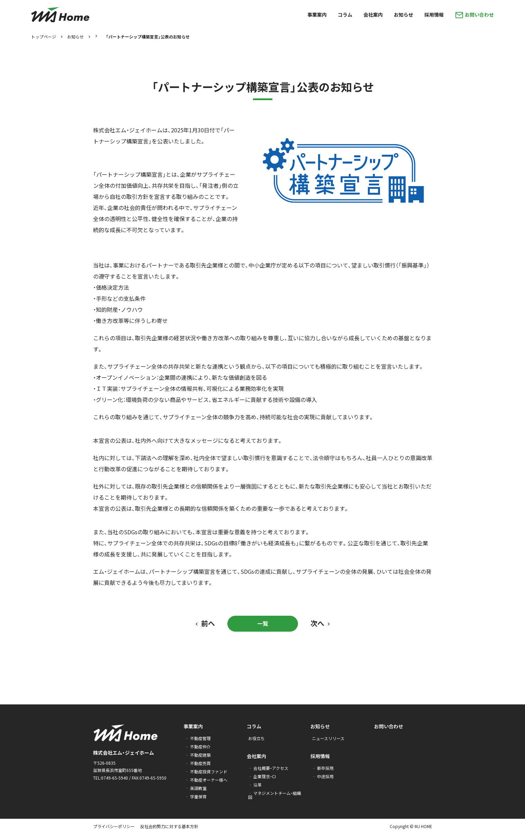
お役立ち (256, 738)
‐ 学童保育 (196, 796)
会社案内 (256, 756)
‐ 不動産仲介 (198, 746)
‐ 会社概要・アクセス (268, 768)
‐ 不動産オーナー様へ (206, 780)
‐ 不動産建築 (198, 755)
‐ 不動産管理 (198, 738)
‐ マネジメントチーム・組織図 (274, 795)
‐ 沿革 (255, 785)
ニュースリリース (328, 738)
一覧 (262, 623)
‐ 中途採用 (323, 776)
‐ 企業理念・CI (262, 776)
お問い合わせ (388, 726)
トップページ (43, 37)
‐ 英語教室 (196, 788)
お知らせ (75, 37)
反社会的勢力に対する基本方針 (169, 826)
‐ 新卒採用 (323, 768)
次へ (317, 623)
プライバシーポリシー (114, 826)
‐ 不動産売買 (198, 763)
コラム (254, 726)
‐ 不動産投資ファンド (206, 771)
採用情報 (320, 756)
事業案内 (193, 726)
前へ (208, 623)
